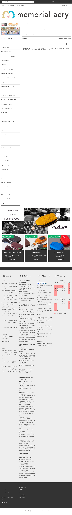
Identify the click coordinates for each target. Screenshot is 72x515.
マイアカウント (22, 487)
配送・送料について (6, 492)
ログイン (59, 1)
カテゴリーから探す (10, 5)
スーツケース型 (42, 29)
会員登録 (52, 1)
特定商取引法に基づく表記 (7, 497)
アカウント (45, 1)
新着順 (69, 38)
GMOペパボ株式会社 (41, 510)
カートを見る (22, 495)
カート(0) (67, 1)
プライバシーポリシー (6, 500)
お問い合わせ (63, 5)
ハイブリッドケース (27, 27)
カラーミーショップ (21, 510)
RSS (3, 502)
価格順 (65, 38)
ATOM (5, 502)
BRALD (24, 29)
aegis (56, 27)
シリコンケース (42, 27)
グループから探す (20, 5)
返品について (4, 495)
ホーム (3, 5)
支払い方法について (6, 489)
